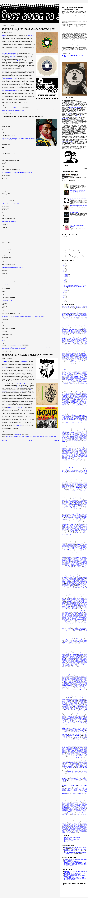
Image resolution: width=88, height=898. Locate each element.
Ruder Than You (83, 642)
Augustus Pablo (74, 327)
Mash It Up (63, 550)
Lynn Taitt (81, 542)
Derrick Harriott (65, 400)
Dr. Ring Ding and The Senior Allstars (75, 414)
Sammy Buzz (69, 645)
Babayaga (63, 328)
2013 (64, 295)
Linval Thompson (83, 530)
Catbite (72, 363)
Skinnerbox (74, 672)
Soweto (85, 679)
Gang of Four (84, 447)
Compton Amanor (84, 378)
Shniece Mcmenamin (73, 654)
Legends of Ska (72, 526)
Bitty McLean (64, 339)
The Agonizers (76, 701)
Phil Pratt (75, 605)
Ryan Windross (71, 644)
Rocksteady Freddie (72, 633)
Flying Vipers (4, 383)
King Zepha (84, 517)
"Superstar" (6, 42)
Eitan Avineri (68, 431)
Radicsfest (84, 616)
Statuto (86, 684)
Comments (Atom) (10, 443)
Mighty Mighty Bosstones (73, 562)
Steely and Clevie (64, 686)
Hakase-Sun (67, 460)
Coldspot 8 (66, 378)
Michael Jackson (83, 559)
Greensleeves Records (82, 458)
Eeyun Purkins (81, 430)
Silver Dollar (78, 656)
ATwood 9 (68, 327)
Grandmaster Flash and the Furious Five (74, 457)
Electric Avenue (71, 432)
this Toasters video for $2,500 (75, 107)
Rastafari (77, 620)
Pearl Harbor (82, 601)
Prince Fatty (52, 109)
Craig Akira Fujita (71, 381)
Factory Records (76, 439)
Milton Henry (73, 564)
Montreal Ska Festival (79, 567)
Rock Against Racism (82, 631)
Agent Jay (77, 315)
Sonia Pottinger (74, 676)
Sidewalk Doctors (65, 656)
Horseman (67, 470)
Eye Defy (68, 439)
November (66, 274)
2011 (64, 297)
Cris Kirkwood (71, 382)
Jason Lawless (80, 484)
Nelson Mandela (81, 579)
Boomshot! (74, 346)
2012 (64, 296)
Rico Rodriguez (80, 629)
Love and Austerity (13, 56)
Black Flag (82, 339)
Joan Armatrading (77, 490)
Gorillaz (78, 456)
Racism (80, 616)
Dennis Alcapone (65, 399)
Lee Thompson (80, 525)
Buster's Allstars (69, 357)
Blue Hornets (65, 342)
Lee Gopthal (81, 524)
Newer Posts (4, 440)
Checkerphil (81, 370)
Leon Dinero (67, 527)
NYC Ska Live (79, 590)
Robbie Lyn (82, 630)
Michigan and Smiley (83, 560)
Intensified (68, 474)
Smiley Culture (70, 674)
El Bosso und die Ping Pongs (80, 431)
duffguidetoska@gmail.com (67, 141)
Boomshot (84, 345)
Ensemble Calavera (75, 434)
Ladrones (66, 520)
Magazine (73, 545)
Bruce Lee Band (75, 352)
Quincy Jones (64, 616)
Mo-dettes (84, 565)
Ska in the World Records (75, 661)
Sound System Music (71, 679)
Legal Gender (65, 526)
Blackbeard (84, 340)
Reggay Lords (84, 625)
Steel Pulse (84, 685)
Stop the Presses (70, 689)
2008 (64, 301)
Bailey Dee (84, 330)
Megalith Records (65, 554)
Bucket (83, 353)
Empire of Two (79, 433)
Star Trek (74, 684)
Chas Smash (75, 369)
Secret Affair (64, 652)
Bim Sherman (76, 338)
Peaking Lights (76, 601)
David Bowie (75, 393)
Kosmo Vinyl (80, 519)
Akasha (69, 316)
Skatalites (78, 669)
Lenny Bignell (26, 109)
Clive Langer (71, 377)
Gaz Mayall (75, 449)
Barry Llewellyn (84, 332)
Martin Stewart (78, 549)
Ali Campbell (69, 317)
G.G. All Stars (78, 447)
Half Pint (82, 460)
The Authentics (74, 705)
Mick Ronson (74, 561)
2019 (64, 269)
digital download (31, 35)
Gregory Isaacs (69, 459)
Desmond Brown (66, 401)
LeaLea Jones (64, 524)
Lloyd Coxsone (77, 532)
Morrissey (72, 570)
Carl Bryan (82, 360)
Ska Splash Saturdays (78, 664)
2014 (64, 293)
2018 (64, 270)
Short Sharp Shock (81, 654)
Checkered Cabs (74, 370)
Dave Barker (68, 391)
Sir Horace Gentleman (78, 657)
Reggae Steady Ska (65, 625)
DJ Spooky (83, 407)
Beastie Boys (83, 333)
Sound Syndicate (64, 679)
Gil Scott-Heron (75, 453)
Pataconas (82, 599)
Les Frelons (69, 528)
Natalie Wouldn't (76, 578)
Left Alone (85, 525)
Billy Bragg (70, 338)
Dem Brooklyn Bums (83, 398)
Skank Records (84, 666)
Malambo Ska (84, 545)
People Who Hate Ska (77, 602)
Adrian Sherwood (83, 314)
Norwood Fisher (70, 586)
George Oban (76, 452)
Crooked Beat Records (82, 382)
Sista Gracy (84, 658)
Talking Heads (64, 698)
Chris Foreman (69, 373)
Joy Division (83, 501)
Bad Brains (84, 329)
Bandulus (68, 331)
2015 (64, 292)
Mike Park (72, 563)
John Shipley (67, 498)
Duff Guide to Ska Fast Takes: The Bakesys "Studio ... (74, 286)
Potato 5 (78, 608)
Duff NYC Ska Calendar (72, 420)
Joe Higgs (72, 491)
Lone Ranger (76, 534)
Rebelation (76, 622)
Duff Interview (72, 419)
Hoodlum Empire (80, 468)
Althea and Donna (81, 318)
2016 (64, 291)
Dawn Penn (76, 395)
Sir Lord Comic (78, 658)
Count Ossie (79, 380)
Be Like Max (74, 333)
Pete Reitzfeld (73, 603)
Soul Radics (85, 677)
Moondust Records (65, 570)
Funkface (73, 447)
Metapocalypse (84, 557)
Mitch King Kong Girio (76, 565)
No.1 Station (79, 585)
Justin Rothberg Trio (82, 505)
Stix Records (74, 688)
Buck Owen (78, 353)
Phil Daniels (66, 605)
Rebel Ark (71, 622)
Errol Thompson (70, 437)
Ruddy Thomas (75, 640)
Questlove (84, 615)
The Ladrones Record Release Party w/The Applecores (12, 188)
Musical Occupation (69, 575)
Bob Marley (85, 343)
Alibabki (83, 317)
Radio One (69, 617)
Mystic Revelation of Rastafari (81, 576)
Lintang (66, 530)
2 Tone (6, 109)
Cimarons (67, 375)
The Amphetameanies (72, 703)
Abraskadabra (84, 313)
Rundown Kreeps (72, 643)
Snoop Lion (77, 675)
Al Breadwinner (78, 316)
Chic (80, 371)
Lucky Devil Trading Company (81, 541)
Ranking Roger (65, 619)
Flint (74, 441)
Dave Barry (75, 391)
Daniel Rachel (81, 387)
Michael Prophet (64, 560)
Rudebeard (72, 642)
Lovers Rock (73, 541)
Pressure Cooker (19, 386)
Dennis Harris (85, 399)
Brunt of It (69, 353)
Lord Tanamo (70, 536)
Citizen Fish (73, 375)
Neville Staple (4, 71)
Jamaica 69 (64, 481)
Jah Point (74, 479)
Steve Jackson (71, 687)
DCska (85, 395)
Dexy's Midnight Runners (78, 403)
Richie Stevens (64, 629)
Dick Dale (78, 404)
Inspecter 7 (83, 473)
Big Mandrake (75, 337)
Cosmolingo (63, 380)
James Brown (81, 481)
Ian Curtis (83, 471)
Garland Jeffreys (81, 448)
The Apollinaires (81, 703)
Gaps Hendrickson (72, 448)
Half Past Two (77, 460)
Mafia (70, 545)
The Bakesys (4, 361)
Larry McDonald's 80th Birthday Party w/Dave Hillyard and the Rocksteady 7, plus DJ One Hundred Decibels (23, 316)
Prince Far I (75, 612)
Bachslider (79, 329)
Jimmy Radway (70, 489)
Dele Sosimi (70, 398)
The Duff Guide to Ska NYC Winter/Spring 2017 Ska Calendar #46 (22, 116)
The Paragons (8, 110)
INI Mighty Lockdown (76, 473)
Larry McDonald (83, 520)
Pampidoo (63, 598)
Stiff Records (64, 688)
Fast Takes (82, 439)
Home (30, 440)
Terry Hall (81, 699)
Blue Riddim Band (72, 342)
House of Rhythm (75, 470)
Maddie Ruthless (71, 544)
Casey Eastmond (84, 362)
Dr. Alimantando (71, 413)
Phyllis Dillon (84, 606)
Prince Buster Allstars (67, 612)
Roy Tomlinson (74, 639)
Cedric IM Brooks (80, 364)
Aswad (64, 327)
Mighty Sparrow (82, 562)
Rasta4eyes (73, 620)
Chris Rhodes (64, 374)
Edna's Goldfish (80, 429)
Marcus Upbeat (66, 548)
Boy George (69, 347)
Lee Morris (85, 524)
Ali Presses (79, 317)
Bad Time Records (78, 330)
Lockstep (81, 533)
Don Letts (85, 409)
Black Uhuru (78, 340)
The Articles (80, 704)
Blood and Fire (72, 341)
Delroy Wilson (75, 398)
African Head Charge (65, 315)
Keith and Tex (70, 507)
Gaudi (66, 449)
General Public (65, 451)
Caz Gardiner (68, 364)
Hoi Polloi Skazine (65, 468)
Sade (80, 644)
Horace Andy (81, 469)
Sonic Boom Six (81, 676)
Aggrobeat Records (84, 315)
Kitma (82, 518)
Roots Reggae (71, 638)
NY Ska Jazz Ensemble (82, 589)
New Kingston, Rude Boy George (8, 121)
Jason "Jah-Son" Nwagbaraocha (71, 484)
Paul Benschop (70, 600)
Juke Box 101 (81, 502)
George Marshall (69, 452)
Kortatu (75, 519)
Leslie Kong (75, 528)
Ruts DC (77, 643)
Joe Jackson (77, 491)
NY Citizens (75, 589)
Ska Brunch (83, 660)
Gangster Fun (64, 448)
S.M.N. (76, 644)
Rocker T (81, 632)
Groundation (75, 459)
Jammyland (80, 482)
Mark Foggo (82, 548)
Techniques (84, 698)
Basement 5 (64, 333)
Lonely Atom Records (82, 534)
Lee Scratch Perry (71, 525)
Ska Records (64, 664)
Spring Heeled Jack (70, 682)
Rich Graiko (75, 628)
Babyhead (79, 328)
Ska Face (67, 661)
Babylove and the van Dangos (70, 329)
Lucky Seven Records (65, 542)
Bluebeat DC (79, 342)
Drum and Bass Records (75, 415)
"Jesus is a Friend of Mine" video (67, 306)
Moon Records (65, 569)
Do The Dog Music (24, 361)
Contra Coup (65, 379)
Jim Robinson (79, 488)
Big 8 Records (82, 334)
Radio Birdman (64, 617)
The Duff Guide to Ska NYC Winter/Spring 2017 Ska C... (75, 285)
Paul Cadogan (76, 600)
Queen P (80, 615)
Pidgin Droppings (65, 607)
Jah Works (84, 480)
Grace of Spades (84, 456)
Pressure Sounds (83, 609)
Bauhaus (68, 333)
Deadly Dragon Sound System (74, 396)
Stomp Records (81, 688)
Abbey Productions (78, 313)
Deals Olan (71, 397)
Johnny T (68, 499)
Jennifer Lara (76, 486)
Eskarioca (68, 438)
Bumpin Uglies (67, 355)
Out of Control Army (65, 596)
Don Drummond (35, 436)
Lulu (77, 542)
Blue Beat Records (84, 341)
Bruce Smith (82, 352)
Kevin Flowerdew (45, 436)
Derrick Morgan (84, 400)
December (66, 272)
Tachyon (78, 697)
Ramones (64, 618)
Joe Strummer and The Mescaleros (79, 492)
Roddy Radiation (75, 634)
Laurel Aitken (78, 521)
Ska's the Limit (68, 665)
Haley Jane (72, 460)
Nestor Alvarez (69, 580)
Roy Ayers (77, 638)
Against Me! (72, 315)
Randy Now (74, 618)
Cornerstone (84, 379)
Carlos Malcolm (67, 361)
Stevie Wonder (77, 687)
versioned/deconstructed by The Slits (13, 60)
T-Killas (74, 697)
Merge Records (5, 36)
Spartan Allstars (76, 680)
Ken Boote (71, 508)
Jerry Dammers (79, 487)
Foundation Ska (11, 407)
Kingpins (63, 518)
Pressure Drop (76, 609)
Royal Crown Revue (68, 640)
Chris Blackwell (83, 372)
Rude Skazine (51, 436)
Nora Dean (84, 585)
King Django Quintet (80, 514)
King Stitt (72, 517)
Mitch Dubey (68, 565)
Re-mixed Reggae (72, 621)
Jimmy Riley (76, 489)
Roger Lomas (83, 634)
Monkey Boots (64, 567)
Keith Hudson (82, 507)
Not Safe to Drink (72, 587)
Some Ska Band (68, 676)
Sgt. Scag (67, 653)
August (65, 277)
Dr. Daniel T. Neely (78, 413)
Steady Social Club (78, 685)
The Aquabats (69, 704)
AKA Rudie (64, 316)
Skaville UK (64, 670)
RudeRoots (63, 643)
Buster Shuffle (73, 356)
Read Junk (78, 115)
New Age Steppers (83, 580)
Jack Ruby (76, 476)
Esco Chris (63, 438)
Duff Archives (82, 417)
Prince (63, 610)
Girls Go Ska (71, 454)
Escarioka (76, 437)
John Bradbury (76, 494)
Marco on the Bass (83, 547)
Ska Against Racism (71, 659)
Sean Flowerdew (76, 651)
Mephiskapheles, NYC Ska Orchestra (9, 221)
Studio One (20, 407)
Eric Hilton (81, 435)
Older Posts (56, 440)
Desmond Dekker (74, 401)
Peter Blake (63, 604)
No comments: (18, 107)
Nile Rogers (80, 583)
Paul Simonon (81, 600)
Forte (86, 442)
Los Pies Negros (64, 540)
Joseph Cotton (77, 501)
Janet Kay (86, 483)
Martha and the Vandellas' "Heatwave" (10, 54)
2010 (64, 298)
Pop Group (78, 607)
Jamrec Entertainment (78, 483)
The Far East (7, 348)
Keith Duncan (76, 507)
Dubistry (71, 417)
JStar (70, 502)
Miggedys (66, 562)
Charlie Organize (69, 369)
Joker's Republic (75, 499)
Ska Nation (76, 663)
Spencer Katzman (79, 681)
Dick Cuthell (72, 404)
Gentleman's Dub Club (73, 451)
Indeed (71, 473)
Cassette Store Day (66, 363)
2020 (64, 268)
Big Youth (81, 337)
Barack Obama (80, 331)
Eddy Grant (74, 429)
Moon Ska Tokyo (83, 569)
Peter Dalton (69, 604)
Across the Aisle (66, 314)
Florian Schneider (83, 441)
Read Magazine (79, 621)
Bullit (62, 355)
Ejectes (72, 431)
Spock (64, 682)
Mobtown (63, 566)
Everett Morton (83, 438)
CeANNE (74, 364)
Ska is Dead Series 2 (72, 662)
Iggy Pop (81, 472)
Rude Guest (85, 641)
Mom (73, 566)
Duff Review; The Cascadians (81, 422)
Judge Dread (75, 502)
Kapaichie (81, 506)
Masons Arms (77, 550)
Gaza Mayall (85, 450)
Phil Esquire (71, 605)
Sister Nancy (64, 659)
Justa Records (83, 504)
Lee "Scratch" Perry (72, 524)
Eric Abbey (63, 435)
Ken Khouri (83, 508)
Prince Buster (47, 109)
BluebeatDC (84, 342)
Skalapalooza (85, 665)
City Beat (78, 375)
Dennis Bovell (16, 436)
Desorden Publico (65, 402)
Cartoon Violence (78, 362)
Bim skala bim (82, 338)
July (65, 279)
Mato (73, 551)
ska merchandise (70, 663)
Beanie (79, 333)
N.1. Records (64, 577)
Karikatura (85, 506)
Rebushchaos (81, 622)
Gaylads (70, 449)
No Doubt (77, 584)
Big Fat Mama (68, 337)
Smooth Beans (71, 675)
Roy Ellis (82, 638)
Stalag (80, 683)
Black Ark (69, 339)
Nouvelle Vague (78, 587)
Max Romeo (72, 552)
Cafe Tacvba (70, 358)
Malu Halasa (64, 546)
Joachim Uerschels (70, 490)
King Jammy (79, 516)
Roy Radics (67, 639)
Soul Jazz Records (78, 677)
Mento (64, 557)
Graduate (64, 457)
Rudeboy (77, 642)
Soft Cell (81, 675)
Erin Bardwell (67, 436)
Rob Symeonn (76, 630)
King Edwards (84, 515)
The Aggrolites (69, 701)
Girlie (66, 454)
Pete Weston (79, 603)
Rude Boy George (83, 640)
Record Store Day (68, 623)
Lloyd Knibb (84, 532)
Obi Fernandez (73, 591)
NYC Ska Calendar (72, 590)
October (66, 275)
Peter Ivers (80, 604)
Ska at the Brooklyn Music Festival (76, 218)
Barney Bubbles (71, 332)
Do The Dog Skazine (28, 436)
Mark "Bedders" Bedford (74, 548)
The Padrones (12, 348)
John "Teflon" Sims (68, 494)
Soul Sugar (64, 678)
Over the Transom (77, 596)
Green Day (84, 457)
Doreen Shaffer (64, 413)
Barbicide (85, 331)
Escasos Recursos (82, 437)
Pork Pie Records (66, 608)
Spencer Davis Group (71, 681)
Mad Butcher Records (70, 543)
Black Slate (73, 340)
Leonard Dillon (80, 527)
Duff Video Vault (73, 423)
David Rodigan (73, 394)
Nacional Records (72, 577)
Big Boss (77, 335)
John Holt (22, 109)
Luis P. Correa (72, 542)
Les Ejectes (64, 528)
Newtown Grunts (70, 582)
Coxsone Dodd (85, 380)
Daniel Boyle (74, 387)
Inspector (63, 474)
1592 (86, 307)
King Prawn (68, 517)
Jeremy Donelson (64, 487)
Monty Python (77, 568)
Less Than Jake (80, 528)
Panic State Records (80, 598)
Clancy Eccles (70, 376)
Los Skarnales (70, 540)
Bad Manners (69, 330)
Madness (30, 109)
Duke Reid (79, 423)
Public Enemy (67, 614)
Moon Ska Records (74, 569)
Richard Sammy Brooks (82, 628)
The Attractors (68, 705)
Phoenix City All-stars (66, 606)
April (65, 282)
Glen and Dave (82, 454)
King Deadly (65, 514)
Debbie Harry (83, 397)
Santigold (84, 647)
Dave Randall (78, 392)
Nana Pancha (78, 577)
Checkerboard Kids (82, 369)
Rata (81, 620)
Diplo (74, 405)
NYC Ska (65, 590)
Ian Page (77, 472)
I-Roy (79, 471)
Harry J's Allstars (66, 462)
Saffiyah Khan (84, 644)
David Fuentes (81, 393)
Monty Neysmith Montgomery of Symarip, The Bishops (12, 267)
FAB (72, 439)
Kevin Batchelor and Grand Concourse (73, 510)
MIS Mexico (82, 564)
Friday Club (74, 446)
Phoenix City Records (76, 606)
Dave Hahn (85, 391)
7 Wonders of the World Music (71, 312)
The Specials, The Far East (7, 300)
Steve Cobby (82, 686)
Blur (67, 343)
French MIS (69, 446)
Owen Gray (83, 596)
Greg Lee (63, 459)
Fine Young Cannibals (74, 440)
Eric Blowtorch (69, 435)
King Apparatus (78, 512)
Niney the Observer (66, 584)
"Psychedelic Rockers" (76, 306)
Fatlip (86, 439)
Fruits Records (80, 446)
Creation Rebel (64, 382)
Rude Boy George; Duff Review (70, 641)
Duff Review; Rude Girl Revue (70, 422)
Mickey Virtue (80, 561)
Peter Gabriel (74, 604)
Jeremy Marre (71, 487)
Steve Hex (66, 687)
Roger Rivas (64, 635)
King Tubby (78, 517)
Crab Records (65, 381)
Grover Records (81, 459)
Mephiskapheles (75, 557)
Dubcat (67, 417)
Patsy (86, 599)
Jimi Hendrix (84, 488)
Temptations (63, 699)
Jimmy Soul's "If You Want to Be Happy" (9, 90)
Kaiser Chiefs (76, 506)
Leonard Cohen (73, 527)
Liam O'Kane (77, 529)
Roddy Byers (68, 634)
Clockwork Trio (76, 377)
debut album (9, 374)
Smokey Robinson (65, 675)
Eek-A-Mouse (67, 430)
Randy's (79, 618)
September (66, 276)
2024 (64, 263)
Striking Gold (74, 690)
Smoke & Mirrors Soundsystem (80, 674)
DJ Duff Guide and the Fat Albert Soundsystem (79, 406)
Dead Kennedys (64, 396)
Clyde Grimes (82, 377)
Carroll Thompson (64, 362)
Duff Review (10, 109)
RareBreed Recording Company (80, 619)
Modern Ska (68, 566)
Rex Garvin (81, 627)
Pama (76, 597)
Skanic (79, 666)
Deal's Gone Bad (84, 396)
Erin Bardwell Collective (75, 436)
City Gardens (84, 375)
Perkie (83, 602)
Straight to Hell (76, 689)
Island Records (67, 475)
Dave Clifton (80, 391)
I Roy (76, 471)
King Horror (74, 516)
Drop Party (67, 415)
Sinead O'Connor (70, 657)
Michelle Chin (70, 560)
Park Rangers (72, 599)
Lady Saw (77, 520)
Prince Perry (73, 613)
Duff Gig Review (78, 418)
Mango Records (76, 546)
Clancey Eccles (64, 376)
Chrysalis (75, 374)
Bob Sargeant (76, 344)
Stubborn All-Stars (82, 690)
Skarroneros (64, 669)
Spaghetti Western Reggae (66, 680)
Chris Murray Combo (83, 373)
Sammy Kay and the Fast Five (70, 646)
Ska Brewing (77, 660)
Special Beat (83, 680)
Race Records (69, 616)
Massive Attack (83, 550)
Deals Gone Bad (65, 397)
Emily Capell (74, 433)
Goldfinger (70, 456)
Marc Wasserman (69, 547)
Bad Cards (63, 330)
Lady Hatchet (72, 520)
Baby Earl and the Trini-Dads (71, 328)
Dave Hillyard (65, 392)
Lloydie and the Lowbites (66, 533)
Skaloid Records (65, 666)
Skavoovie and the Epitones (81, 670)
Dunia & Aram (64, 424)
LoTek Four (83, 540)
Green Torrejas (75, 458)
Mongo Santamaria (79, 566)
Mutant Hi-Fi (69, 576)
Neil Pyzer (69, 579)
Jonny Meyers (68, 500)
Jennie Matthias (70, 486)
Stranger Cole (83, 689)
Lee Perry (64, 525)
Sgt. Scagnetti (72, 653)
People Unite (70, 602)
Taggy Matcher (83, 697)
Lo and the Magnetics (75, 533)
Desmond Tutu (83, 401)
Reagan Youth (85, 621)
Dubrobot (77, 417)
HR (80, 470)
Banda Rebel (64, 331)
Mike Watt (82, 563)
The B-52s (85, 705)
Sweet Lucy (64, 697)
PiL (69, 607)
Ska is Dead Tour (80, 662)
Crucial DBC (64, 383)
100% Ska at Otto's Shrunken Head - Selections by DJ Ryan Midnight (15, 156)
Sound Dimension (83, 678)
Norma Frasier (64, 586)
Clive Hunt (66, 377)
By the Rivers (76, 357)
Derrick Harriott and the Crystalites (74, 400)
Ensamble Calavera (67, 434)
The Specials (16, 110)
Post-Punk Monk (73, 608)
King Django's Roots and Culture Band (75, 515)
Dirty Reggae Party (80, 405)
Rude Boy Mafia (79, 641)
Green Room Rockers (66, 458)
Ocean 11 (79, 591)
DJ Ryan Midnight (76, 407)
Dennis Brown (79, 399)
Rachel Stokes (75, 616)
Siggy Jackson (72, 656)
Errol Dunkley (64, 437)
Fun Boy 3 (14, 109)
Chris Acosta (77, 372)
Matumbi (67, 552)
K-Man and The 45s (69, 506)
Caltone (82, 358)
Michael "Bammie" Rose (79, 558)
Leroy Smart (85, 527)
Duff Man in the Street (80, 419)
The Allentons (74, 702)
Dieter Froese (83, 404)
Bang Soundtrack (74, 331)
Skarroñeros (71, 669)
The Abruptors (67, 700)
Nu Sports (73, 588)
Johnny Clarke (74, 498)
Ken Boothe (76, 508)
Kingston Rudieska (76, 518)
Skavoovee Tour (71, 670)
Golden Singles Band (80, 455)
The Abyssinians (74, 700)
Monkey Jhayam (71, 567)
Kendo (77, 509)
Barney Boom (66, 332)
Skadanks (74, 665)
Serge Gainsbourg (82, 652)
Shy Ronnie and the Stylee (77, 655)
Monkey (84, 566)
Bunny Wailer (78, 355)
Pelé (66, 602)
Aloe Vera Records (68, 318)
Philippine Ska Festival (82, 605)
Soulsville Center (76, 678)
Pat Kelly (77, 599)
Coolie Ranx (70, 379)
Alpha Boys (75, 318)
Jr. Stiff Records (65, 502)
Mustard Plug (82, 575)
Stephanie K (71, 686)
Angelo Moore (74, 321)
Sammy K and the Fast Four (78, 645)
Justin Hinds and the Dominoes (72, 505)
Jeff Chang (83, 485)
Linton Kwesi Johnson (73, 530)
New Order (63, 581)
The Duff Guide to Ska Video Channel (73, 238)
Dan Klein (71, 385)
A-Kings (66, 313)
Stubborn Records (65, 691)
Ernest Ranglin (83, 436)
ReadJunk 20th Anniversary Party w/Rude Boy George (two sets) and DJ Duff (17, 172)
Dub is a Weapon (83, 415)
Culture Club (77, 383)
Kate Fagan (64, 507)
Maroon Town (71, 549)
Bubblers (73, 353)
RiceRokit (69, 628)
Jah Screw (68, 480)
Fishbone (64, 441)
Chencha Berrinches (69, 371)
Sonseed (66, 677)
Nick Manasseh (81, 582)
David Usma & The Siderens (67, 395)
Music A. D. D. (28, 383)
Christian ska (70, 374)
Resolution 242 (66, 627)
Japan (64, 484)
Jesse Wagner (67, 488)
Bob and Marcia (72, 343)
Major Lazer (78, 545)
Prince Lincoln (67, 613)
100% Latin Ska (81, 307)
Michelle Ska (76, 560)
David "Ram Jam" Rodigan (68, 393)
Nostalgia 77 (76, 586)
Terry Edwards (75, 699)
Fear (63, 440)
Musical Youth (76, 575)
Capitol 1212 (68, 359)
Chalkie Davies (76, 365)
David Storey (85, 394)
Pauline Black (68, 601)
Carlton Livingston (83, 361)
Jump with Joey (79, 503)
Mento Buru (68, 557)
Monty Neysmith (70, 568)
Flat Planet (70, 441)
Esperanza (73, 438)
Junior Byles (70, 504)
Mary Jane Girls (84, 549)
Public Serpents (80, 614)
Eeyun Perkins (74, 430)
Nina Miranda (85, 583)
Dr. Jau (84, 413)
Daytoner (81, 395)
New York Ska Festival (75, 581)
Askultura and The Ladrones (7, 237)
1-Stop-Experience (84, 306)
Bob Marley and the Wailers (68, 344)
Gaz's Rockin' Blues (67, 450)
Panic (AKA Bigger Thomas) (70, 598)
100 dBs (72, 307)
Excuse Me (64, 439)
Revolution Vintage (74, 627)
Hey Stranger (71, 467)
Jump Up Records (70, 503)
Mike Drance (67, 563)
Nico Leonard (74, 583)
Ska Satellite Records (70, 664)
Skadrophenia (79, 665)
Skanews (75, 666)
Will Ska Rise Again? (74, 212)
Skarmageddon (83, 668)
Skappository (73, 668)
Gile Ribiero (82, 453)
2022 (64, 265)
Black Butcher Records (76, 339)
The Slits (12, 110)
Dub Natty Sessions (67, 416)
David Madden (67, 394)
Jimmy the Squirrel (83, 489)
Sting (69, 688)
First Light (84, 440)
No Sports (73, 585)
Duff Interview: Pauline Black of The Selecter (78, 205)
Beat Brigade (65, 334)
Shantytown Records (80, 653)
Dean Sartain (77, 397)
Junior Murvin (76, 504)
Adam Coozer (75, 314)
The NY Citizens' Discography (76, 184)
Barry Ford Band (77, 332)
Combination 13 (78, 378)
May (65, 281)
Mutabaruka (63, 576)
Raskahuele (67, 620)
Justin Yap (63, 506)
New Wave (68, 581)
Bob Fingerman (79, 343)
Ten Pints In (69, 699)
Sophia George (71, 677)
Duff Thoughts (64, 423)
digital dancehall (64, 405)
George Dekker (81, 451)
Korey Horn (71, 519)
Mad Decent (82, 543)
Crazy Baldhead (82, 381)
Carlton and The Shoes (75, 361)
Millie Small (67, 564)
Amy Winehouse (80, 319)
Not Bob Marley (82, 586)
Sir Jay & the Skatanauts (71, 658)
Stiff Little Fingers (83, 687)
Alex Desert (63, 317)
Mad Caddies (77, 543)
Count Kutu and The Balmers (71, 380)
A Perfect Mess (80, 312)
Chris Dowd (63, 373)
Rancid (69, 618)
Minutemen (77, 564)
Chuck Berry (81, 374)
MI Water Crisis (70, 558)
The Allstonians (82, 702)
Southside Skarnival (79, 679)
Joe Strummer (68, 492)
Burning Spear (83, 355)
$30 (2, 340)
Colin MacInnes (72, 378)
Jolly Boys (81, 499)
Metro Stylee (64, 558)
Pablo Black (66, 597)
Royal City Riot (81, 639)
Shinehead (66, 654)
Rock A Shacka (74, 631)
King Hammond (65, 516)
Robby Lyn (69, 631)
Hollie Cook (4, 35)
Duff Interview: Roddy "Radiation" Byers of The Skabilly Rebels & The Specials (78, 191)
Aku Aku (73, 316)
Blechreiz (63, 341)
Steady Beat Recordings (67, 685)
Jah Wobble (79, 480)
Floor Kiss (77, 441)
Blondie (67, 341)
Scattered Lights (19, 425)
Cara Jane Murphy (68, 360)
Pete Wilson (84, 603)
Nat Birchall (70, 578)
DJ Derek (68, 406)
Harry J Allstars (84, 461)
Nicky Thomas (68, 583)
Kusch (63, 520)
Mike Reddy (78, 563)
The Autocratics (80, 705)
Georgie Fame (81, 452)
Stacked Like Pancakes (73, 683)
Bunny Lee (72, 355)
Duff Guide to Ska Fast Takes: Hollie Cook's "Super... (74, 284)
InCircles (67, 473)
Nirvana (72, 584)
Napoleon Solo (84, 577)
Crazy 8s (76, 381)
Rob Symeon (71, 630)
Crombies (76, 382)
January (66, 290)
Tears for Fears (78, 698)
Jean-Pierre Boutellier (76, 485)
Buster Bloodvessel (65, 356)
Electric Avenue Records (80, 432)
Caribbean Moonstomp (75, 360)
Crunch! (68, 383)
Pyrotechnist (75, 615)
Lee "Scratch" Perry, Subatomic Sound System (11, 203)
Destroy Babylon (11, 386)
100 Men (76, 307)
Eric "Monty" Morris (82, 434)
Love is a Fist (67, 541)
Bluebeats (63, 343)
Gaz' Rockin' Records (83, 449)
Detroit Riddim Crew (65, 403)
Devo (72, 403)
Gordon (74, 456)
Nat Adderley (65, 578)
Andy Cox (63, 321)
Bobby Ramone (81, 344)
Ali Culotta (74, 317)
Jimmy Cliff (64, 489)
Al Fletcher (84, 316)
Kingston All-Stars (68, 518)
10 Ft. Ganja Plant (66, 307)
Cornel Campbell (78, 379)
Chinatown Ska (85, 371)
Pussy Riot (69, 615)
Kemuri (66, 508)
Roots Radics (65, 638)
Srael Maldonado (79, 682)
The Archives (75, 704)
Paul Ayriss (64, 600)
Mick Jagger (64, 561)
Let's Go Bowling (69, 529)
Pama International (41, 109)
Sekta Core (76, 652)
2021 (64, 266)
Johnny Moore (80, 498)
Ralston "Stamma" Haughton (83, 617)
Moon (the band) (83, 568)
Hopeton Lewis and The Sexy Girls (71, 469)
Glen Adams (76, 454)
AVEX (80, 327)
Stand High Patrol (68, 684)
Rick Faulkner (70, 629)
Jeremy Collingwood (83, 486)
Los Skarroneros (77, 540)
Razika (85, 620)
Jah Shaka (73, 480)
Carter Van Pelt (71, 362)
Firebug (80, 440)
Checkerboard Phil (65, 370)
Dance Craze (71, 386)
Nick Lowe (75, 582)
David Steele (79, 394)
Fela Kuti (67, 440)
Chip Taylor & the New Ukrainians (68, 372)
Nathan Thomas (82, 578)
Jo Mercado (63, 490)
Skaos (81, 667)
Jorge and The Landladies (69, 501)
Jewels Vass (73, 488)
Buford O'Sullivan (69, 354)
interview (69, 113)
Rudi (67, 643)
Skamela (70, 666)
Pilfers (73, 607)
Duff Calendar (70, 418)
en (83, 433)
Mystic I (74, 576)
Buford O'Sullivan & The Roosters (80, 354)
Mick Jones (69, 561)
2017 (64, 271)
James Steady (75, 482)
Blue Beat (77, 341)
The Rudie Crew (17, 348)
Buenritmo (63, 354)
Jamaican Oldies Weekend (73, 481)
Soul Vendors (70, 678)
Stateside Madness (80, 684)
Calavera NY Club (76, 358)
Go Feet (73, 455)
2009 (64, 300)
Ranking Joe (84, 618)
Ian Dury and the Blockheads (69, 472)
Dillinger (70, 405)
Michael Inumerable (76, 559)
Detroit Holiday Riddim (82, 402)
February (66, 289)
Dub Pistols (73, 416)
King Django (71, 514)
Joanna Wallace (83, 490)
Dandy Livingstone (66, 387)
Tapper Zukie (71, 698)
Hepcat (84, 466)
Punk (65, 615)
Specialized (64, 681)
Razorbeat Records (65, 621)
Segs (72, 652)
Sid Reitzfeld (84, 655)
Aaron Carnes (71, 313)
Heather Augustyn (76, 463)
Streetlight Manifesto (65, 690)
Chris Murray (75, 373)
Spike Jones (85, 681)
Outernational (71, 596)
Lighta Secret (83, 529)
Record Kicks (13, 53)
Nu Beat (69, 588)
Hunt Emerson (71, 471)
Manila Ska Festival (83, 546)
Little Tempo (76, 531)
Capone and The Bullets (76, 359)
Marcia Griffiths (76, 547)
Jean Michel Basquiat (67, 485)
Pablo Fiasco (71, 597)
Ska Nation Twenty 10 (82, 663)
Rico (74, 629)
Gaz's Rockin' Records (77, 450)
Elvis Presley (69, 433)
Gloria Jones (68, 455)
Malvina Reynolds (70, 546)
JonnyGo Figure (74, 500)
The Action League (81, 700)
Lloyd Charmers (69, 532)
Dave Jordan (72, 392)
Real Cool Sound (65, 622)
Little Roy (71, 531)
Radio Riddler (74, 617)
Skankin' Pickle (69, 667)
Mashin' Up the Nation (70, 550)
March (65, 287)
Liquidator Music (65, 531)
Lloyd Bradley (82, 531)
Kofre (66, 519)
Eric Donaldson (76, 435)
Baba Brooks (84, 327)
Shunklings (69, 655)
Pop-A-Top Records (84, 607)
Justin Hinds (64, 505)
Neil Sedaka (74, 579)
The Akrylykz (82, 701)
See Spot (68, 652)
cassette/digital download (20, 383)
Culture (72, 383)
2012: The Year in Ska (78, 309)
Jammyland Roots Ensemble (69, 483)
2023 (64, 264)
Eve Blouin (77, 438)
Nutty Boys (79, 588)
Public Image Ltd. (74, 614)
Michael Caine (69, 559)
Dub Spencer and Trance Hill (80, 416)
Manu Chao (63, 547)
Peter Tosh (85, 604)
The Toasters (21, 110)
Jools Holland (81, 500)
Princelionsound (80, 613)
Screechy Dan (84, 649)
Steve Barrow (76, 686)
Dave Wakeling (84, 392)
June (65, 280)
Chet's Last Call (76, 371)
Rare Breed (71, 619)
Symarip (69, 697)
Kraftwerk (84, 519)
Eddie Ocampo (68, 429)
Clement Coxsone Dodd (9, 436)
